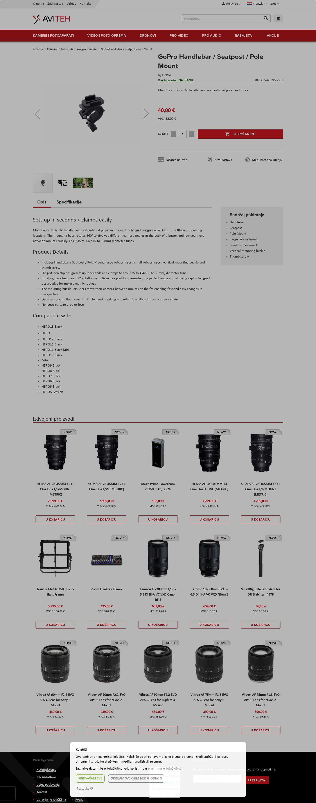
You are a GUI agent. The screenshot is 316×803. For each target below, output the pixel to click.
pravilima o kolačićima (165, 768)
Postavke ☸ (85, 788)
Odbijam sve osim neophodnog (136, 778)
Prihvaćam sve (90, 778)
